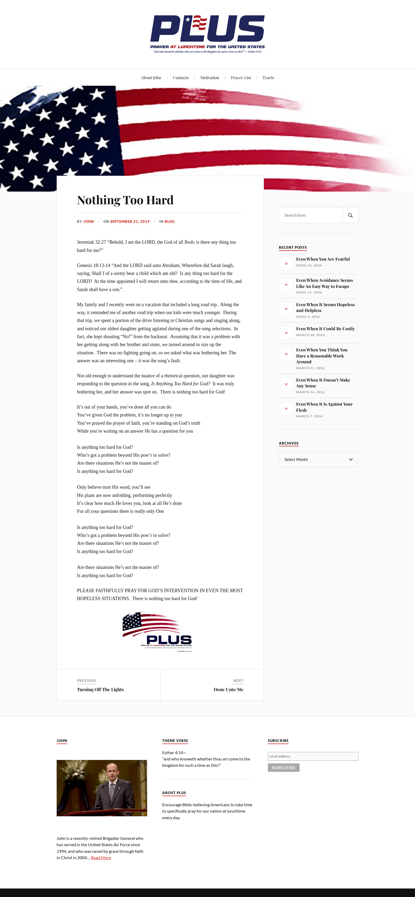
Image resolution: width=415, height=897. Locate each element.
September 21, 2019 (130, 221)
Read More (101, 857)
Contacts (181, 77)
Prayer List (241, 77)
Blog (170, 221)
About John (151, 77)
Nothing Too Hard (125, 199)
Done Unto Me (228, 689)
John (88, 221)
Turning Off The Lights (100, 689)
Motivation (209, 77)
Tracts (268, 77)
